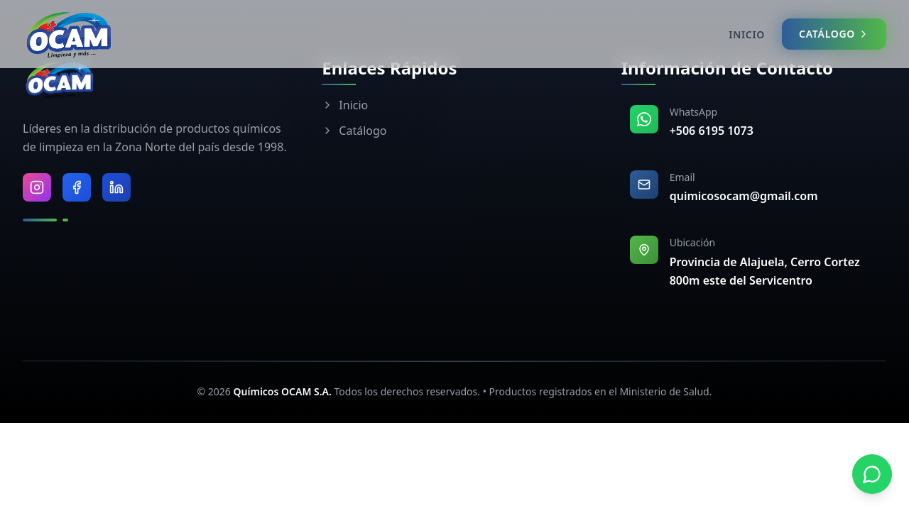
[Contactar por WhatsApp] (872, 474)
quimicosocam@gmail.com (744, 196)
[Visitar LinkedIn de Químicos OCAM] (116, 187)
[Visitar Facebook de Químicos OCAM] (76, 187)
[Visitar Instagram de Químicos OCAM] (37, 187)
